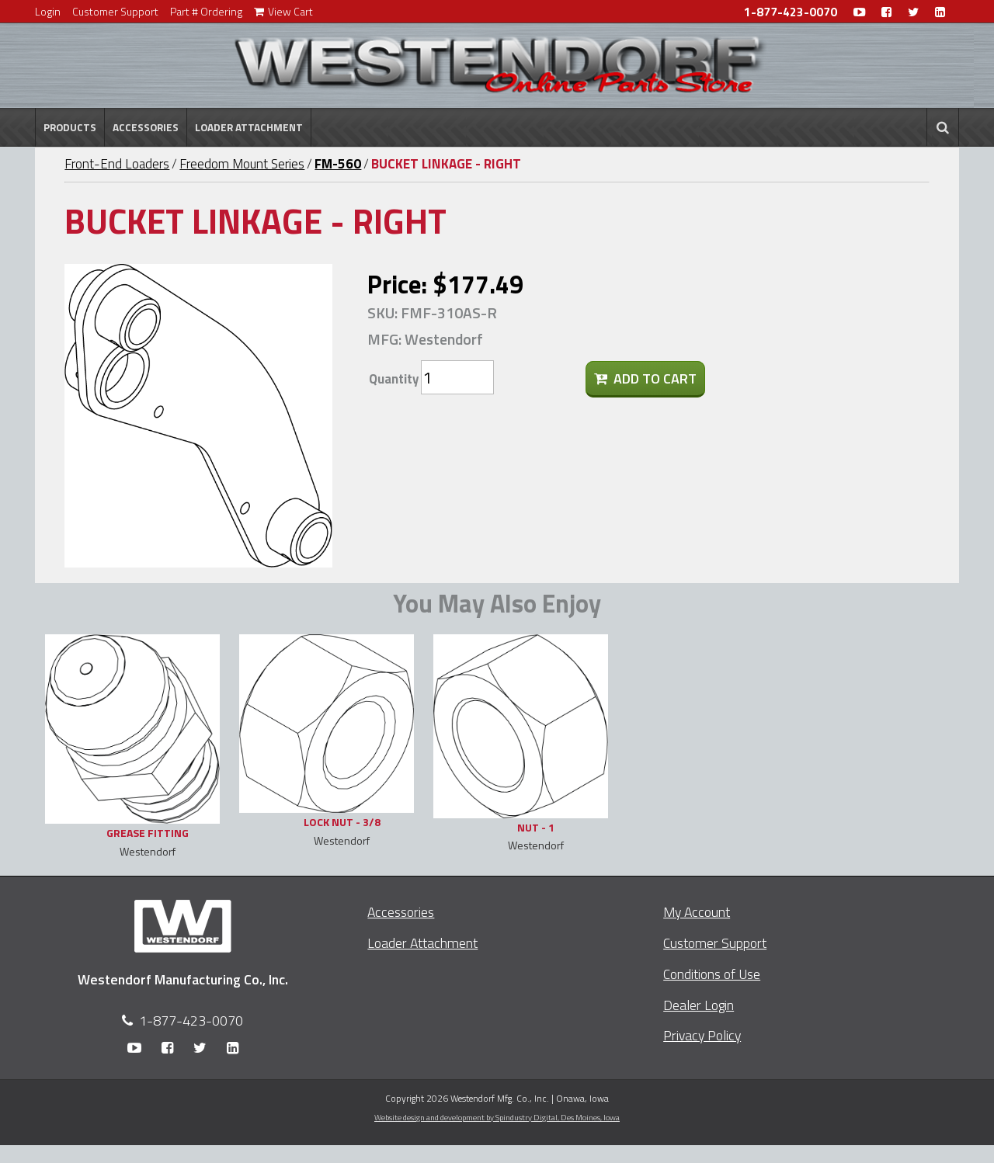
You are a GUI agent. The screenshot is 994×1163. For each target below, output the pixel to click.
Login (48, 11)
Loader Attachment (249, 127)
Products (69, 127)
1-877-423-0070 (790, 12)
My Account (696, 911)
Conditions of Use (711, 973)
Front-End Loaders (116, 164)
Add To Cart (645, 378)
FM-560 (338, 164)
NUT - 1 (535, 827)
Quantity (394, 379)
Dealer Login (698, 1005)
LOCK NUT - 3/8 (342, 822)
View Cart (283, 11)
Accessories (146, 127)
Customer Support (115, 11)
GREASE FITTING (147, 833)
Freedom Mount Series (241, 164)
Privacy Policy (702, 1035)
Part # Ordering (206, 11)
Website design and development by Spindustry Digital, (497, 1117)
